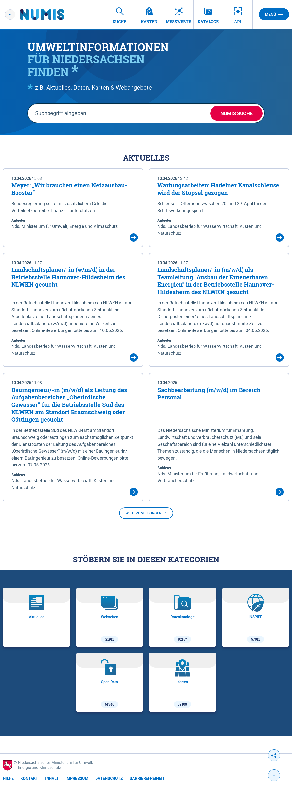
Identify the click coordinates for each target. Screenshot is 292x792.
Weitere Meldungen (146, 513)
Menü (274, 14)
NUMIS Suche (236, 113)
